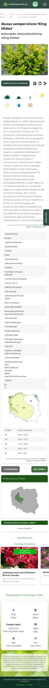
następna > (39, 469)
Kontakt (20, 685)
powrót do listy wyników (15, 83)
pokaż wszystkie (24, 528)
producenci (46, 217)
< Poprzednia (10, 469)
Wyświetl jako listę (24, 538)
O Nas (30, 685)
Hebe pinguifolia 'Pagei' (13, 631)
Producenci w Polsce (14, 478)
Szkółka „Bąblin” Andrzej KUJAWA (36, 226)
